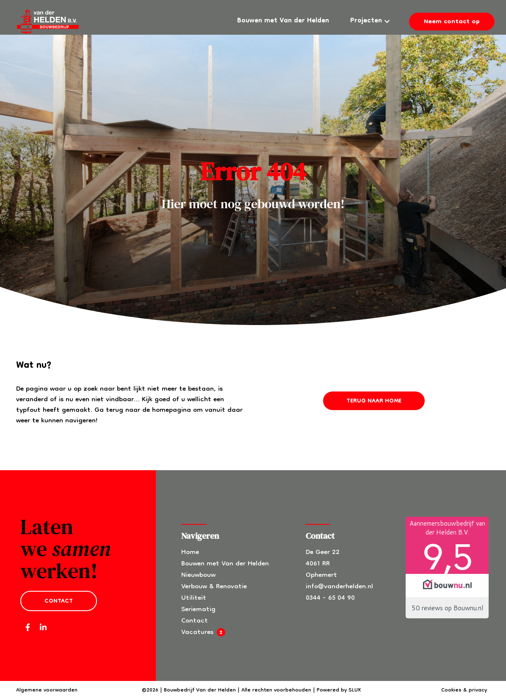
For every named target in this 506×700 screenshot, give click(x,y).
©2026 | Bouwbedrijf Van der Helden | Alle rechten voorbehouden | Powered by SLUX (251, 690)
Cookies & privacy (464, 690)
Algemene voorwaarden (46, 690)
